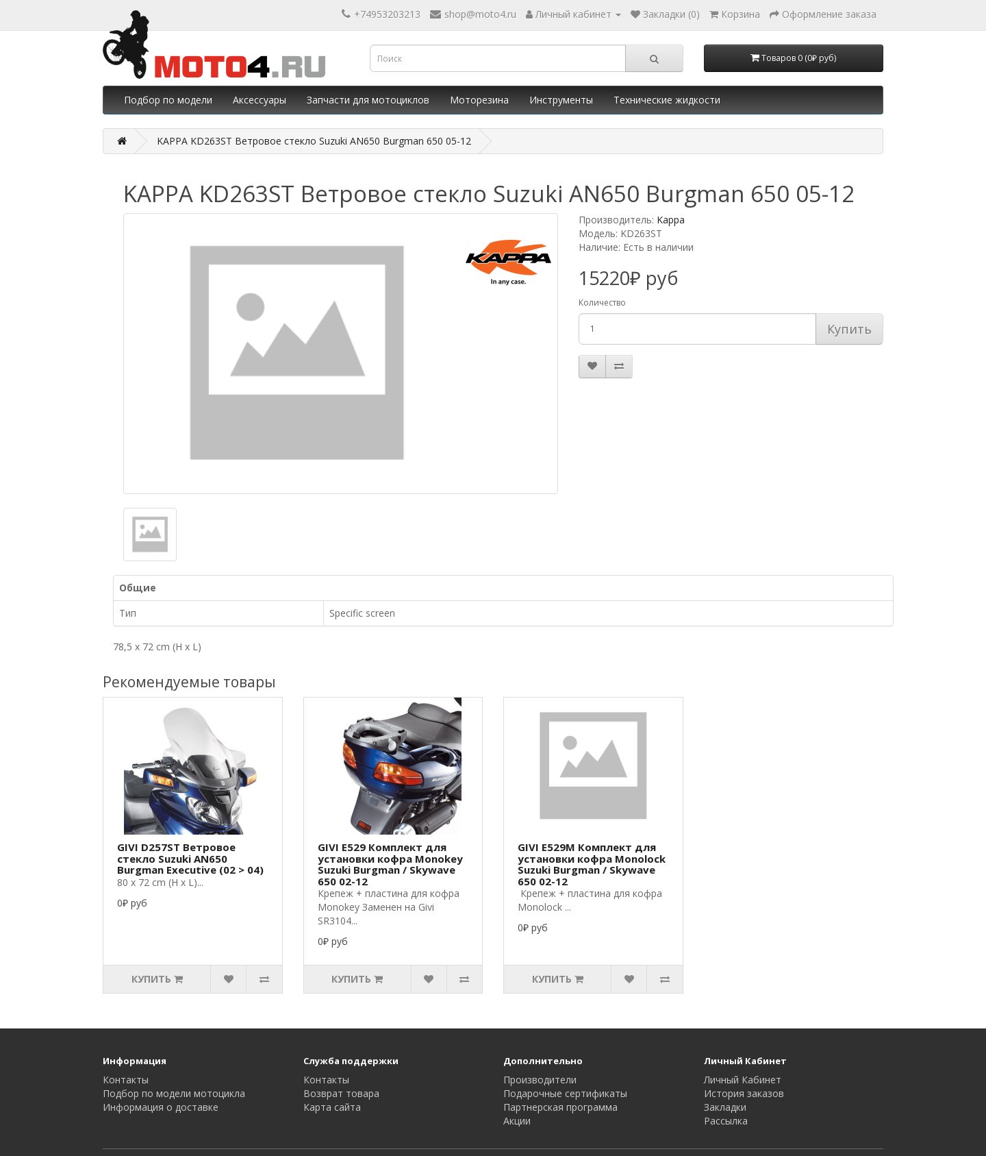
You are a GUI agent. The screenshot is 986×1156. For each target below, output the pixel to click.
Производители (540, 1079)
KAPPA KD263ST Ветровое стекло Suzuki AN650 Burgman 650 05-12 (314, 140)
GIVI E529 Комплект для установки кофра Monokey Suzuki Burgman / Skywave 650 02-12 (390, 864)
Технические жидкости (667, 99)
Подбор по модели (168, 99)
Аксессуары (259, 99)
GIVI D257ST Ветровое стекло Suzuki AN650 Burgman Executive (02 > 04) (190, 858)
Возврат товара (341, 1093)
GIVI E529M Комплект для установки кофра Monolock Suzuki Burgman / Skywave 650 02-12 (592, 864)
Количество (602, 302)
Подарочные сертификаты (565, 1093)
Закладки (725, 1107)
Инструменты (561, 99)
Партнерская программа (560, 1107)
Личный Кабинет (742, 1079)
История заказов (744, 1093)
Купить (849, 329)
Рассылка (726, 1120)
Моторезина (479, 99)
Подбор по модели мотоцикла (174, 1093)
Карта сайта (332, 1107)
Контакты (126, 1079)
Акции (517, 1120)
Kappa (671, 219)
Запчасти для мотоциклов (368, 99)
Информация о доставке (160, 1107)
